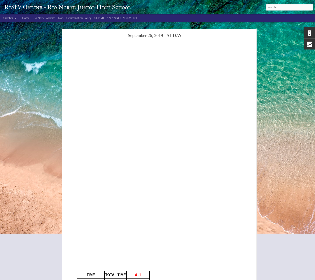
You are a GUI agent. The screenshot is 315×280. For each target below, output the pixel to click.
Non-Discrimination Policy (74, 18)
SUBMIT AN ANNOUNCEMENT (115, 18)
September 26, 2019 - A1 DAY (155, 35)
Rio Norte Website (44, 18)
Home (26, 18)
